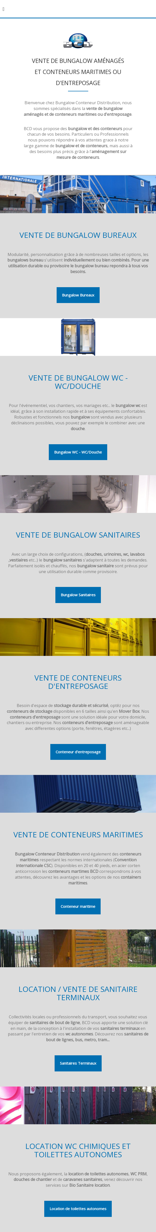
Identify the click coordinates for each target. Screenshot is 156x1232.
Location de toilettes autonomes (78, 1208)
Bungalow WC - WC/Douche (78, 452)
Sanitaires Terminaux (78, 1063)
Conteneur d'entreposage (78, 751)
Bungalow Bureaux (78, 294)
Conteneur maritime (78, 906)
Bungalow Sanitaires (78, 594)
